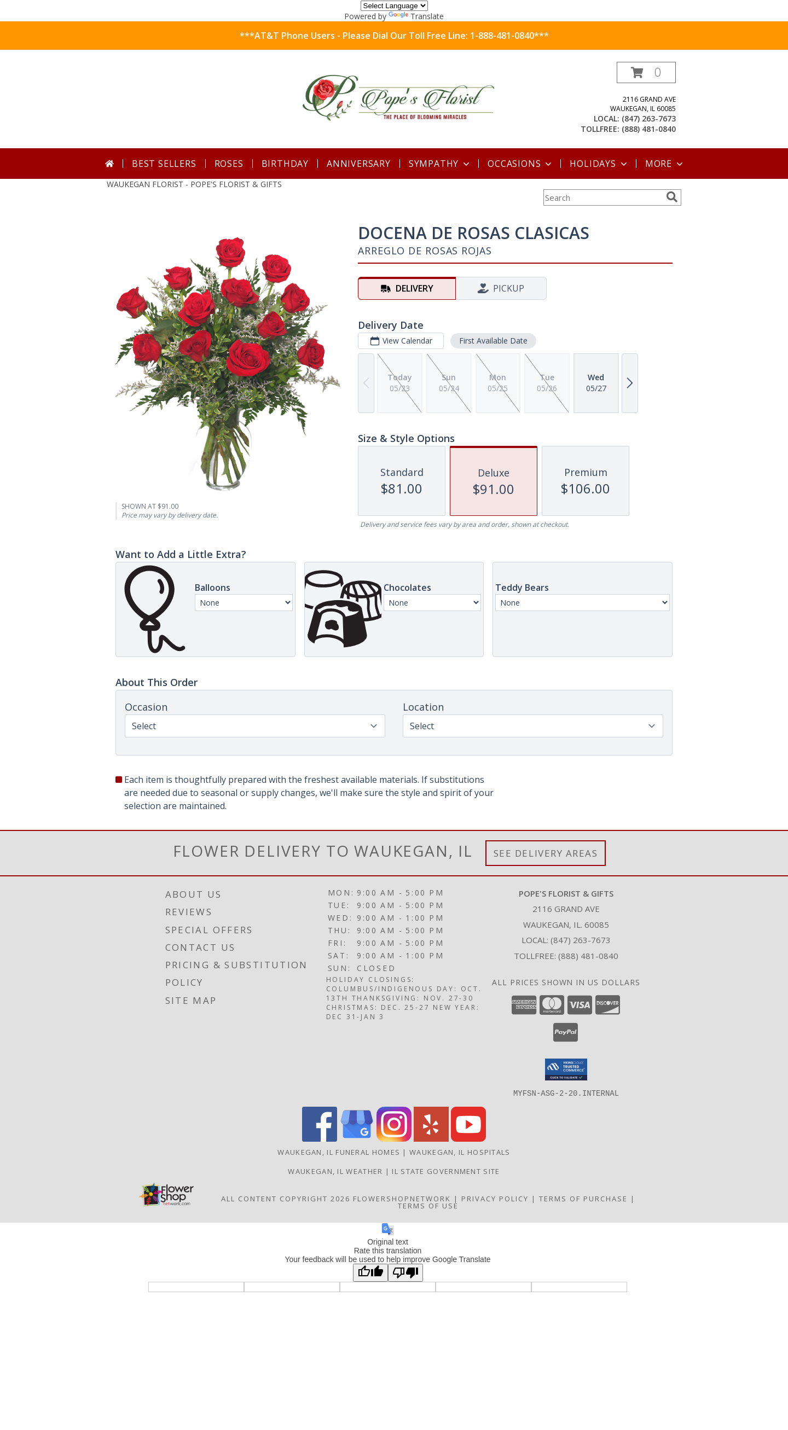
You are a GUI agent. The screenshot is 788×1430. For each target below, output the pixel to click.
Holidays (599, 164)
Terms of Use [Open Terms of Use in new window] (428, 1205)
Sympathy (440, 164)
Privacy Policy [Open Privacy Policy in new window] (495, 1198)
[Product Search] (602, 197)
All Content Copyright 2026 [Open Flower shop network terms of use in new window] (285, 1198)
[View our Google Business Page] (356, 1138)
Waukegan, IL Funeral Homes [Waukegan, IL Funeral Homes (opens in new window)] (338, 1151)
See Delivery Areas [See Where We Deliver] (546, 853)
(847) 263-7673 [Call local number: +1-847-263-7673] (649, 118)
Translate (416, 16)
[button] (646, 72)
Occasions (521, 164)
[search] (672, 197)
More (665, 164)
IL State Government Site (446, 1171)
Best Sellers (164, 164)
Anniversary (359, 164)
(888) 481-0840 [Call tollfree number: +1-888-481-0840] (649, 129)
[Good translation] (370, 1272)
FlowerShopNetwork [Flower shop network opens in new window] (402, 1198)
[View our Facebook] (319, 1138)
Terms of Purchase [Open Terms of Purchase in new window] (583, 1198)
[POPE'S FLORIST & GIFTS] (398, 98)
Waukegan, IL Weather (335, 1171)
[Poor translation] (405, 1272)
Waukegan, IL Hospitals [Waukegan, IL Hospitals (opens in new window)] (460, 1151)
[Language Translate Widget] (394, 6)
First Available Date (493, 340)
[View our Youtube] (468, 1138)
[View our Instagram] (394, 1138)
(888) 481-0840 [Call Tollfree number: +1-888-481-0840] (588, 955)
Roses (229, 164)
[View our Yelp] (431, 1138)
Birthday (285, 164)
